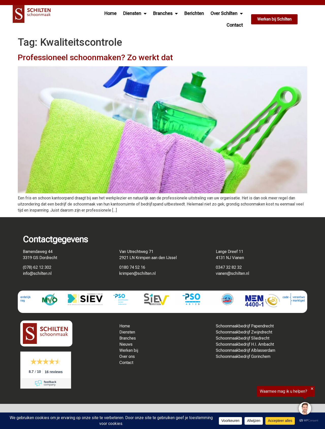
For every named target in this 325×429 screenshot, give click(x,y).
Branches (165, 13)
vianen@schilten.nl (232, 273)
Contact (234, 25)
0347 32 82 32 (229, 267)
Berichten (194, 13)
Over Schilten (226, 13)
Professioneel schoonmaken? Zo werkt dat (95, 57)
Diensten (135, 13)
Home (110, 13)
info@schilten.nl (37, 273)
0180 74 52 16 (132, 267)
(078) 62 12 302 (37, 267)
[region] (262, 402)
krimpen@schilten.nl (137, 273)
